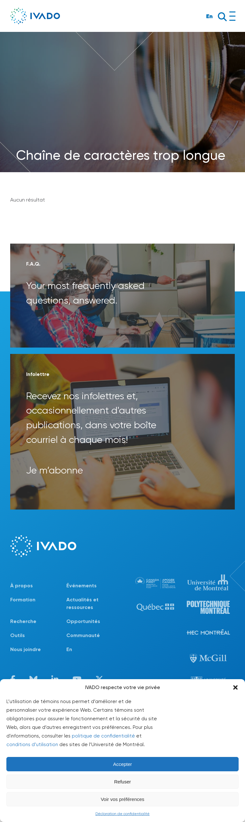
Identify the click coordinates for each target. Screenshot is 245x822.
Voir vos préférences (123, 799)
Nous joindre (25, 649)
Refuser (122, 781)
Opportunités (83, 621)
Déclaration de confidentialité (122, 813)
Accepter (122, 764)
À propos (21, 586)
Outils (17, 635)
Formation (22, 600)
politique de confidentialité (103, 736)
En (209, 16)
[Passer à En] (94, 649)
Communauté (83, 635)
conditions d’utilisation (32, 744)
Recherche (23, 621)
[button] (235, 687)
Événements (81, 586)
